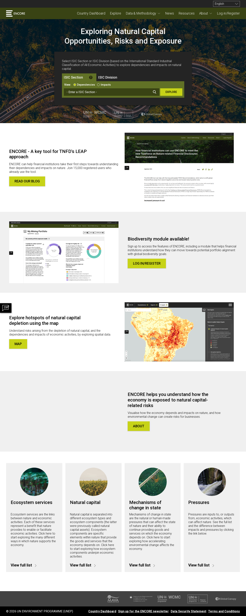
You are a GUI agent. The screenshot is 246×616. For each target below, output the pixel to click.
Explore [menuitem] (115, 13)
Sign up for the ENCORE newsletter (143, 611)
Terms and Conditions (224, 611)
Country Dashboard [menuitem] (91, 13)
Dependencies (86, 84)
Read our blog (27, 181)
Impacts (106, 84)
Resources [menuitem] (187, 13)
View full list (22, 565)
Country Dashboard (102, 611)
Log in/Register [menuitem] (228, 13)
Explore (171, 91)
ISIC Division (107, 77)
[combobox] (111, 92)
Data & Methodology (141, 13)
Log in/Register (147, 263)
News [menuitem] (169, 13)
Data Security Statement (188, 611)
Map (18, 344)
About (203, 13)
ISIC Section (73, 77)
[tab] (79, 77)
